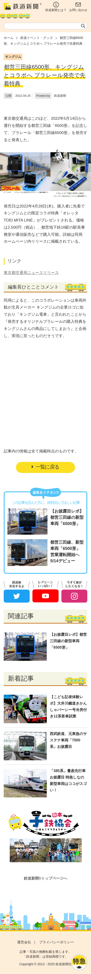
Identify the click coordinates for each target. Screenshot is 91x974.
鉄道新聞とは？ (55, 7)
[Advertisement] (46, 384)
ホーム (8, 38)
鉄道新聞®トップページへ (45, 878)
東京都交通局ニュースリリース (31, 273)
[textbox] (45, 26)
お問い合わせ (78, 7)
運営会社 (24, 942)
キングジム (13, 56)
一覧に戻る (45, 467)
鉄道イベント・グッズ (36, 38)
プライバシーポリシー (56, 942)
